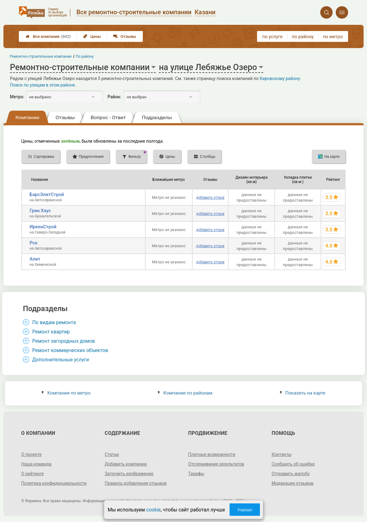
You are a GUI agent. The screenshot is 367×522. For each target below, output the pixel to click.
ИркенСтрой (43, 227)
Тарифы (196, 473)
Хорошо (244, 509)
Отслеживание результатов (216, 464)
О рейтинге (32, 473)
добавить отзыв (210, 197)
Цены (92, 36)
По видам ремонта (54, 322)
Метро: (17, 96)
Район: (114, 96)
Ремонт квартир (51, 332)
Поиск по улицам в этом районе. (43, 85)
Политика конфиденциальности (54, 483)
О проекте (31, 454)
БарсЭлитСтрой (47, 194)
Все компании (48, 36)
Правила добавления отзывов (136, 483)
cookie (153, 510)
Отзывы (124, 36)
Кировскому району (280, 78)
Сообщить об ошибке (293, 464)
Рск (34, 243)
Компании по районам (185, 393)
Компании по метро (66, 393)
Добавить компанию (126, 464)
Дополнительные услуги (60, 360)
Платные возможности (211, 454)
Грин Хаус (40, 210)
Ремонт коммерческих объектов (70, 350)
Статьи (112, 454)
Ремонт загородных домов (63, 341)
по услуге (272, 36)
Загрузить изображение (129, 473)
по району (302, 36)
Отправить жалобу (291, 473)
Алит (35, 259)
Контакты (281, 454)
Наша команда (36, 464)
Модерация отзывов (292, 483)
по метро (333, 36)
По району (85, 56)
